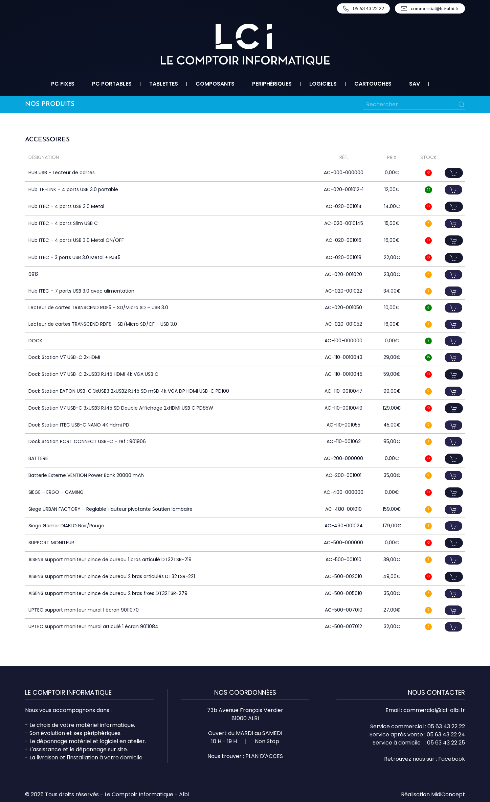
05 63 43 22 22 (363, 8)
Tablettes (163, 84)
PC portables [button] (112, 84)
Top (474, 786)
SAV (414, 84)
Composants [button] (215, 84)
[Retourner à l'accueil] (245, 44)
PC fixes (62, 84)
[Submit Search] (461, 104)
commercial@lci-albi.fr (430, 8)
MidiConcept (448, 794)
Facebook (451, 759)
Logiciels (323, 84)
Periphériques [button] (272, 84)
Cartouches (373, 84)
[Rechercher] (414, 104)
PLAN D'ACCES (264, 756)
